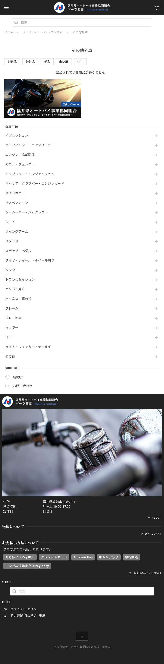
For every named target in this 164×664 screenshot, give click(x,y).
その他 (10, 356)
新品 (47, 61)
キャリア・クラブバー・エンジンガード (34, 184)
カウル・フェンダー (20, 164)
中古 (80, 61)
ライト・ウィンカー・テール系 (28, 347)
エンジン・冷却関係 (20, 155)
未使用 (63, 61)
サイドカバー (15, 193)
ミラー (10, 337)
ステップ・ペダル (18, 251)
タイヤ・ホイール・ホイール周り (29, 260)
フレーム (11, 308)
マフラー (11, 328)
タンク (10, 270)
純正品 (12, 61)
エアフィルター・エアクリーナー (29, 145)
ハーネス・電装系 (18, 299)
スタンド (11, 241)
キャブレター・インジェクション (29, 174)
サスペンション (16, 203)
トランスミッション (20, 280)
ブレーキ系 (13, 318)
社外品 (30, 61)
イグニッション (16, 135)
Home (8, 32)
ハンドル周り (15, 289)
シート (10, 222)
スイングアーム (16, 232)
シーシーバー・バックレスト (26, 212)
